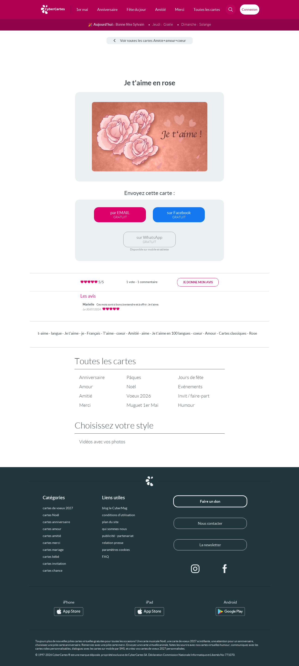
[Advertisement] (34, 148)
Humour (186, 405)
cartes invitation (54, 563)
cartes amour (52, 529)
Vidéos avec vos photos (102, 441)
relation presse (112, 543)
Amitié (85, 395)
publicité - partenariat (117, 536)
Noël (131, 386)
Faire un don (210, 501)
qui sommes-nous (114, 529)
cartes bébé (51, 556)
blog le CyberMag (114, 508)
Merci (85, 405)
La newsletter (210, 545)
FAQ (105, 556)
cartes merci (51, 543)
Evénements (190, 386)
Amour (86, 386)
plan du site (110, 522)
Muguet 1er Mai (142, 405)
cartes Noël (51, 515)
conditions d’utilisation (118, 515)
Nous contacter (210, 523)
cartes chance (52, 570)
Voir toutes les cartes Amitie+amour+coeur (149, 41)
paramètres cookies (116, 550)
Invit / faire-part (193, 395)
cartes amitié (52, 536)
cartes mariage (53, 550)
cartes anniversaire (56, 522)
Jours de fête (190, 377)
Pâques (134, 377)
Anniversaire (92, 377)
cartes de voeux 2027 (58, 508)
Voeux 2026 (139, 395)
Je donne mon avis (198, 282)
